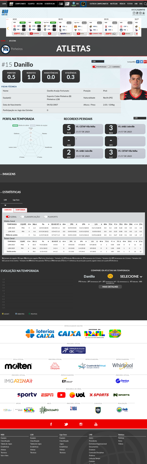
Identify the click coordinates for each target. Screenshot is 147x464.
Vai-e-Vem (4, 455)
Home (3, 41)
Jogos (62, 444)
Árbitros (92, 455)
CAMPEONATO (20, 4)
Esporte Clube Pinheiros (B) (59, 96)
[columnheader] (29, 224)
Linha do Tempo (94, 458)
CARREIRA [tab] (8, 210)
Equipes (3, 438)
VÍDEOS (122, 4)
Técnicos (4, 453)
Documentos (93, 447)
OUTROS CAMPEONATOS (99, 4)
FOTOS (130, 4)
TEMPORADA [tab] (20, 210)
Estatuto (92, 450)
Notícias (121, 438)
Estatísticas (5, 447)
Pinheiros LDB (53, 99)
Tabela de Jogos (6, 444)
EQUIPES (31, 4)
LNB (136, 4)
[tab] (5, 200)
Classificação (5, 441)
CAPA (4, 4)
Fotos (120, 441)
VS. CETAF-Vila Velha (85, 126)
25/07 (83, 131)
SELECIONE (131, 276)
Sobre (91, 438)
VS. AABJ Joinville (126, 126)
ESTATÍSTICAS (50, 4)
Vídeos (120, 444)
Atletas (12, 41)
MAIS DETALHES (110, 286)
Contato (92, 461)
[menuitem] (20, 4)
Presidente (93, 441)
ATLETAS (40, 4)
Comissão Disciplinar (96, 453)
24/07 (125, 131)
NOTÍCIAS (114, 4)
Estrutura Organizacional (98, 444)
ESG (141, 4)
